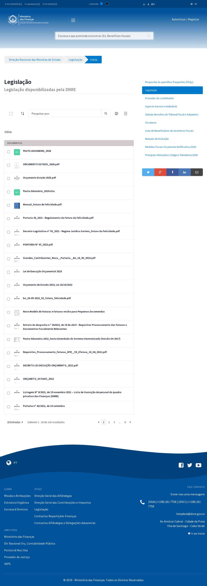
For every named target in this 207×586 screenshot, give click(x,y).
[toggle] (17, 114)
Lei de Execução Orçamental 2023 (42, 271)
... (120, 422)
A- (144, 4)
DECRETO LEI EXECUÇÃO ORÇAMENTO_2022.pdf (50, 365)
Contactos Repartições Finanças (55, 516)
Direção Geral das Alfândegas (53, 496)
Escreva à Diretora (16, 509)
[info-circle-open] (116, 113)
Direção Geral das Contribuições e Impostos (62, 502)
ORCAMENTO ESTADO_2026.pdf (41, 164)
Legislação (41, 509)
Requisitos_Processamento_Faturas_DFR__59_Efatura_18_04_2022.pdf (65, 352)
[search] (105, 113)
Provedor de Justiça (17, 557)
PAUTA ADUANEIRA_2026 (37, 151)
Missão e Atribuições (17, 496)
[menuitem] (172, 82)
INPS (7, 564)
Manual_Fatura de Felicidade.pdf (42, 204)
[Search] (64, 113)
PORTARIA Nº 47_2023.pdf (38, 244)
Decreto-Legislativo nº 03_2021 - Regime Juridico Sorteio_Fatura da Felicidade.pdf (71, 231)
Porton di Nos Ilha (16, 550)
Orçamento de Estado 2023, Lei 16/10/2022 (47, 284)
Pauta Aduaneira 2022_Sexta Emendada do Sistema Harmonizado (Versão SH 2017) (71, 338)
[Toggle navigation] (54, 20)
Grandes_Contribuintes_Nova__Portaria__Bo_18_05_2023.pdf (59, 258)
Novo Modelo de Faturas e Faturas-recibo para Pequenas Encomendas (64, 311)
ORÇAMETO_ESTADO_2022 (38, 378)
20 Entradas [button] (15, 422)
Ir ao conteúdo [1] (13, 3)
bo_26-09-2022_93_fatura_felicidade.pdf (47, 298)
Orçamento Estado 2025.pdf (39, 177)
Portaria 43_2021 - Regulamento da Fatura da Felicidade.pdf (58, 217)
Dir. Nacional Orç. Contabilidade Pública (29, 543)
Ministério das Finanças (19, 536)
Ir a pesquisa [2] (32, 3)
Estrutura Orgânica (16, 502)
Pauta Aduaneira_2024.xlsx (39, 191)
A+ (153, 4)
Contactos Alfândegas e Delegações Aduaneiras (64, 523)
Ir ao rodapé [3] (50, 3)
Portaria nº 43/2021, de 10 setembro (44, 406)
